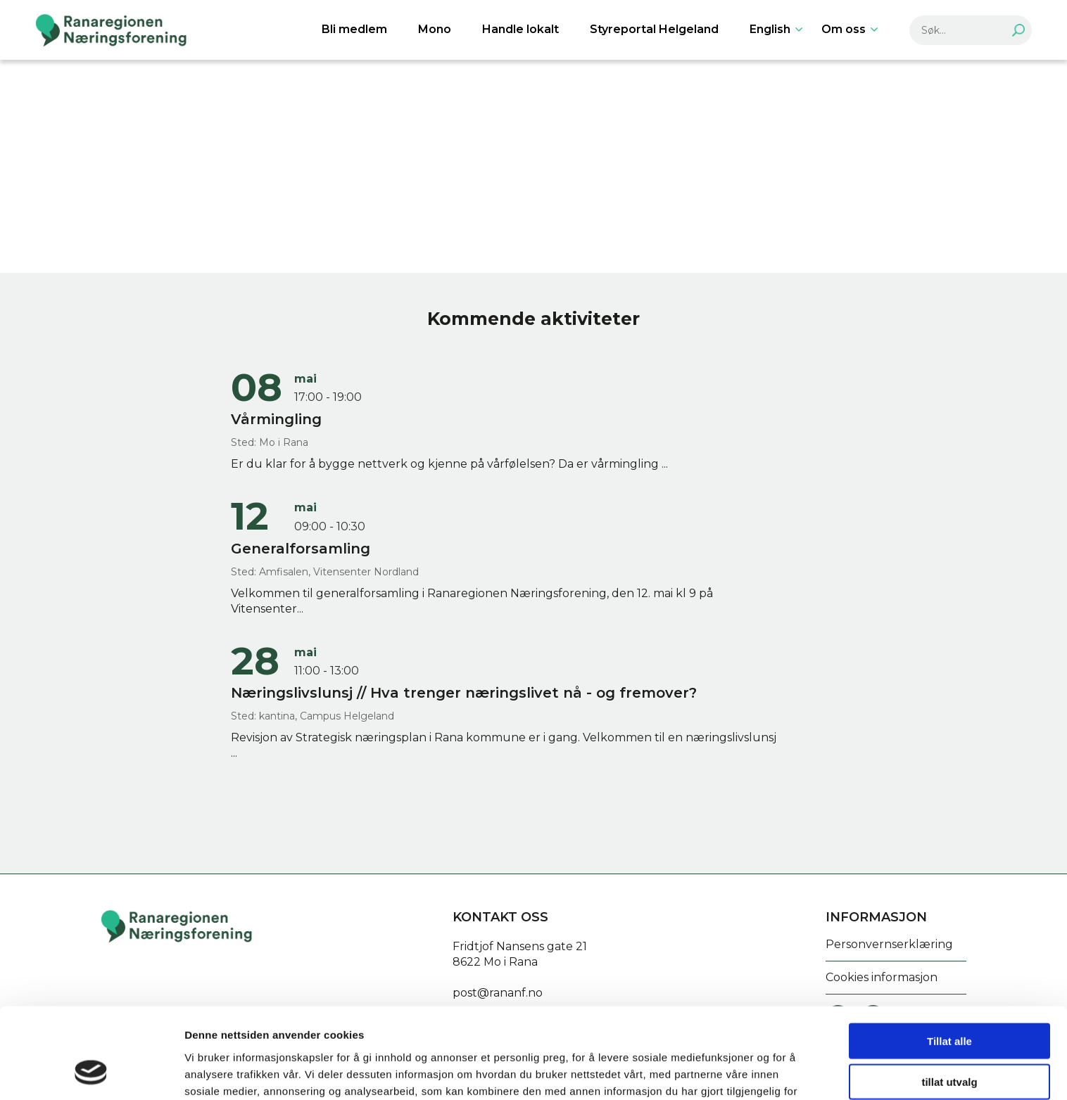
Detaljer (749, 1072)
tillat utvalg (949, 1001)
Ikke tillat (949, 1042)
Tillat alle (949, 960)
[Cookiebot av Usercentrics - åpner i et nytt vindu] (91, 1072)
